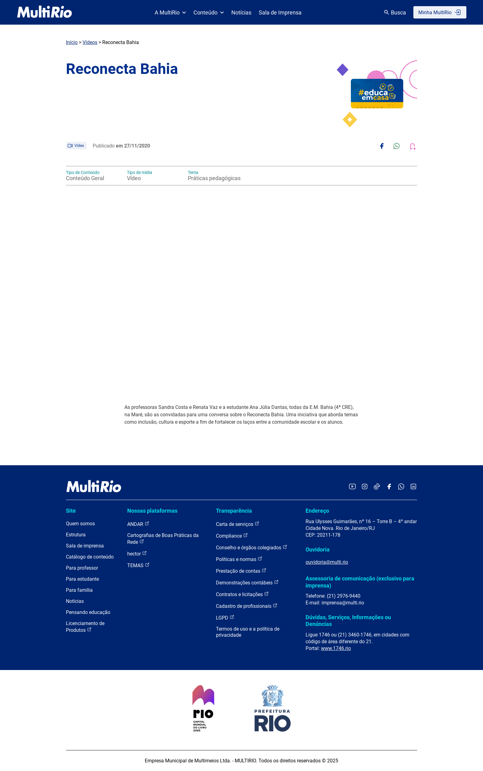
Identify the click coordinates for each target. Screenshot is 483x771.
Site (71, 510)
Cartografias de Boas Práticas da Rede (163, 538)
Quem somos (80, 524)
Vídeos (90, 42)
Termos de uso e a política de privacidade (247, 632)
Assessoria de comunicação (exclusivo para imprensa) (360, 581)
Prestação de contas (241, 570)
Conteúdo (208, 12)
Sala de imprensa (85, 546)
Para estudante (82, 579)
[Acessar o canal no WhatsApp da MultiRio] (401, 486)
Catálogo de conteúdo (90, 557)
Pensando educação (88, 612)
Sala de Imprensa (280, 12)
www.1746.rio (336, 648)
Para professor (82, 568)
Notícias (241, 12)
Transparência (234, 510)
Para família (79, 590)
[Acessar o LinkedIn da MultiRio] (413, 486)
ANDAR (138, 524)
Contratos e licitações (242, 594)
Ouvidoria (318, 549)
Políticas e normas (239, 559)
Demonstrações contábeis (247, 582)
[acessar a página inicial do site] (44, 12)
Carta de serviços (237, 524)
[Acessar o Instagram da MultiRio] (364, 486)
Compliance (232, 535)
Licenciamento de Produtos (85, 626)
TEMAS (138, 565)
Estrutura (76, 535)
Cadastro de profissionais (247, 606)
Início (72, 42)
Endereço (317, 510)
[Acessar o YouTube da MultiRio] (352, 486)
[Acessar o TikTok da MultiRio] (377, 486)
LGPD (225, 617)
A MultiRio (170, 12)
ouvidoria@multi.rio (327, 562)
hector (137, 553)
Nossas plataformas (152, 510)
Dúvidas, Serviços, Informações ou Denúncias (348, 620)
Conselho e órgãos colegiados (251, 547)
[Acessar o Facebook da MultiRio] (389, 486)
